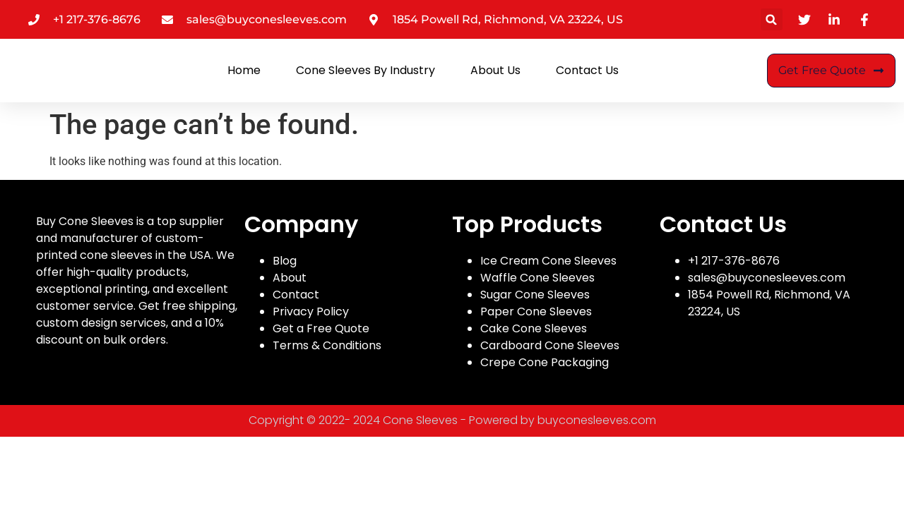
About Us (495, 70)
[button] (772, 19)
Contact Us (587, 70)
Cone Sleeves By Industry (365, 70)
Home (244, 70)
